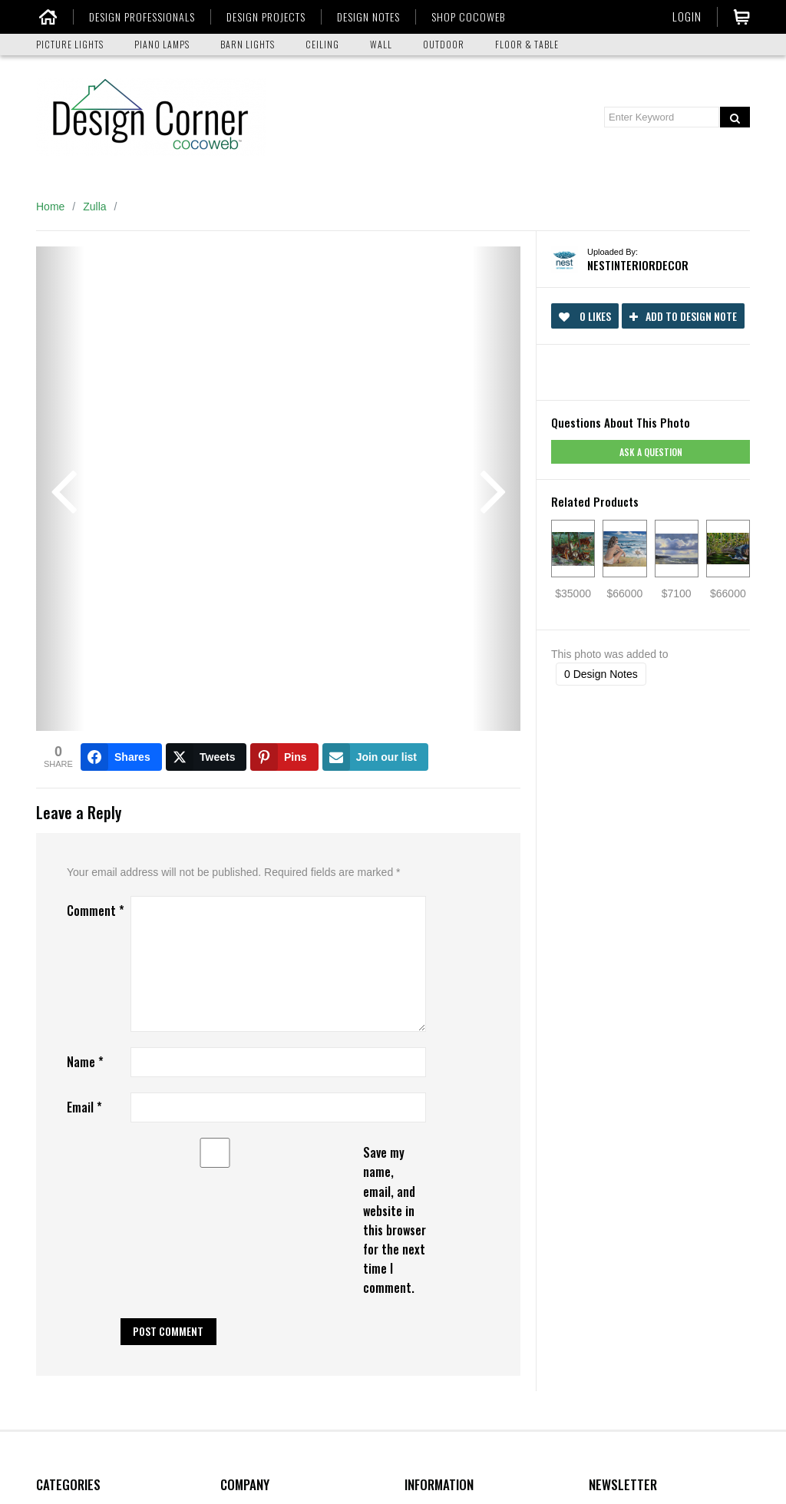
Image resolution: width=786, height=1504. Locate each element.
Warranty (241, 1222)
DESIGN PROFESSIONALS (140, 17)
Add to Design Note (683, 316)
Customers (431, 1122)
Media (419, 1222)
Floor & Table (67, 1222)
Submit (617, 1234)
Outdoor (55, 1202)
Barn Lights (63, 1102)
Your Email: (616, 1166)
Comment (95, 503)
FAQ (231, 1162)
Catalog (423, 1182)
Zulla (94, 206)
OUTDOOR (443, 44)
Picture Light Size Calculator (472, 1262)
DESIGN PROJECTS (264, 17)
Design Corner (439, 1102)
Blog (231, 1142)
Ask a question (650, 451)
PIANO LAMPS (162, 44)
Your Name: (617, 1102)
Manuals (425, 1242)
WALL (381, 44)
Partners (425, 1142)
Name (85, 654)
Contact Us (246, 1122)
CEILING (322, 44)
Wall (46, 1182)
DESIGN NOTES (366, 17)
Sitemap (239, 1282)
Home (50, 206)
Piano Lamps (67, 1142)
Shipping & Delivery (267, 1182)
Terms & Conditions (266, 1262)
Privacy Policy (253, 1242)
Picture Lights (68, 1122)
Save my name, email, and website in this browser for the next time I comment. (394, 812)
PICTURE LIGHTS (70, 44)
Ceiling (52, 1162)
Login (687, 16)
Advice (421, 1202)
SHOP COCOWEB (467, 17)
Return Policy (252, 1202)
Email (84, 699)
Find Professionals (449, 1162)
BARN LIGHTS (247, 44)
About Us (242, 1102)
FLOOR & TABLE (527, 44)
